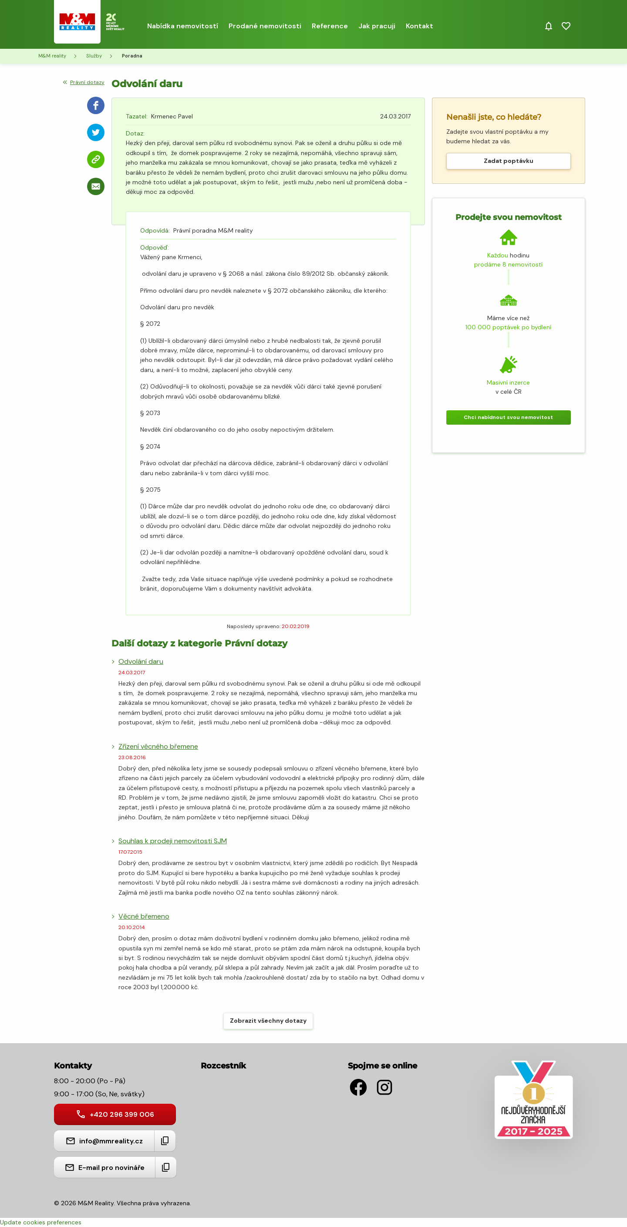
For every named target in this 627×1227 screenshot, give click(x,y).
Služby (94, 56)
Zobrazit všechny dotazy (268, 1020)
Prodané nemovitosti (265, 25)
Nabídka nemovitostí (182, 25)
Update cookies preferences (40, 1222)
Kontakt (419, 25)
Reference (330, 25)
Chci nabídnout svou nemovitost (508, 417)
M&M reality (52, 56)
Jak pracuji (376, 25)
